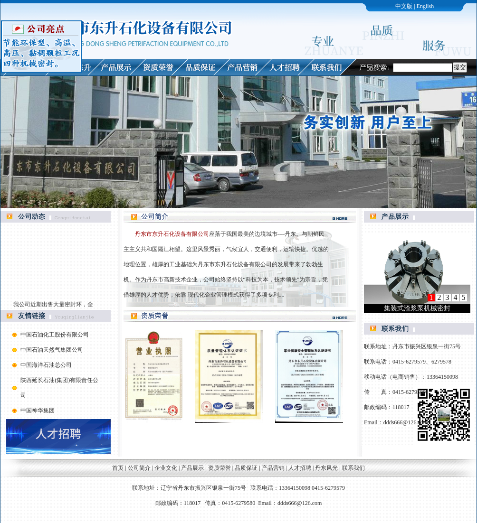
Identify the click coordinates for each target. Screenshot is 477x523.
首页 (118, 468)
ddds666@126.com (405, 422)
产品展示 (192, 468)
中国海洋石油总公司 (46, 365)
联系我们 (353, 468)
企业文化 (165, 468)
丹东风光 (326, 468)
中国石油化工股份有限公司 (54, 334)
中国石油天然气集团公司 (51, 349)
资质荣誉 (219, 468)
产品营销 (273, 468)
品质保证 (246, 468)
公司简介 (139, 468)
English (425, 6)
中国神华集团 (37, 410)
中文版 (403, 6)
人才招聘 (300, 468)
